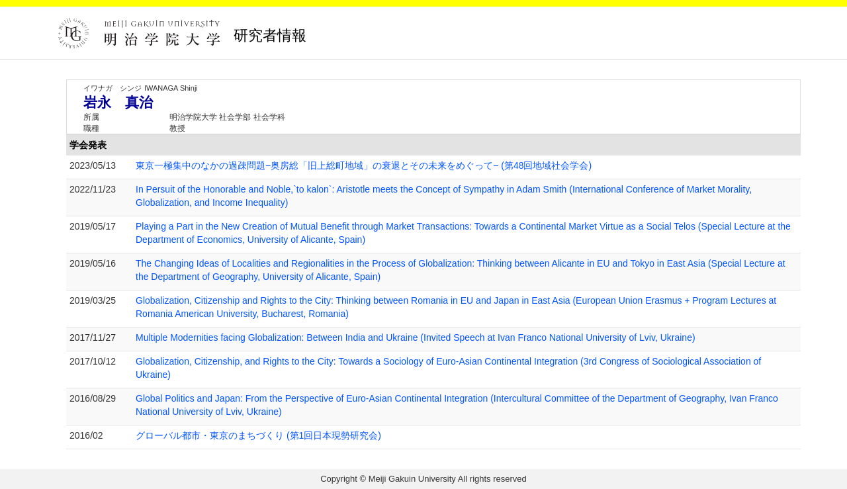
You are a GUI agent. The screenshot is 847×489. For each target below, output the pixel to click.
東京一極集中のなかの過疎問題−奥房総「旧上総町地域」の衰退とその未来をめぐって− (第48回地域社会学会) (364, 165)
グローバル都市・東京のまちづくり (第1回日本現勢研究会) (258, 435)
